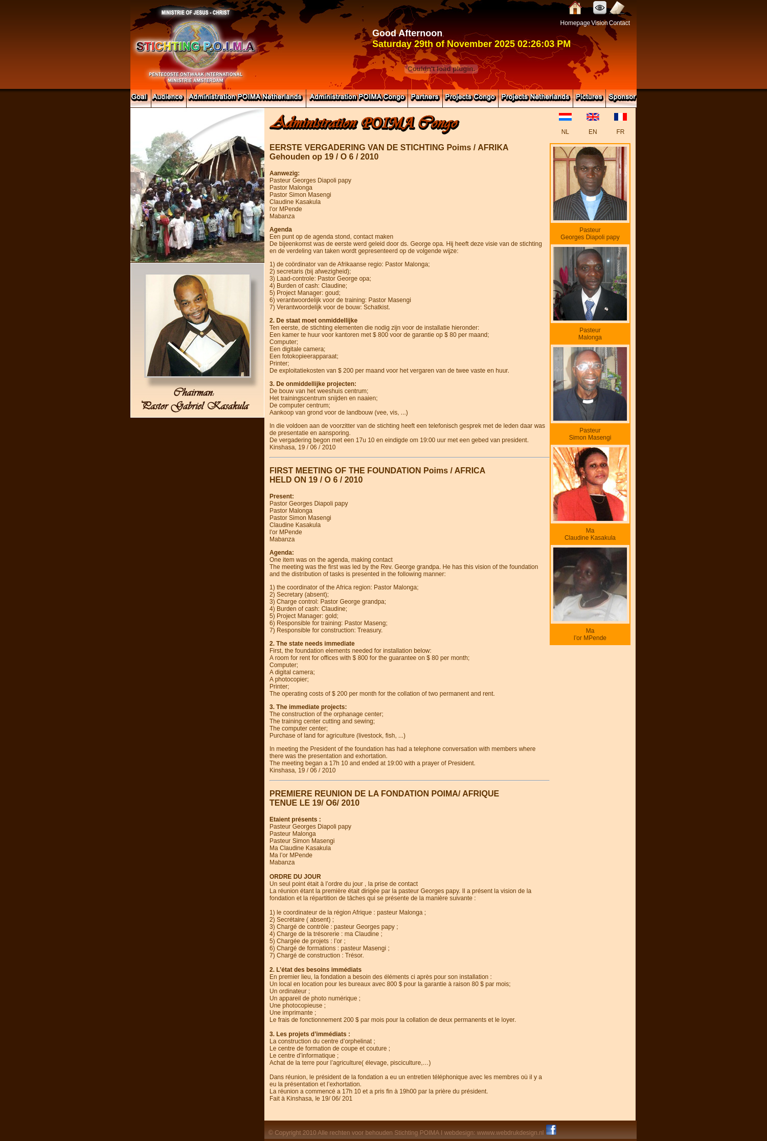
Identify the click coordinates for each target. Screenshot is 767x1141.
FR (620, 131)
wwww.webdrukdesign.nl (510, 1132)
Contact (619, 23)
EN (593, 131)
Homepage (575, 23)
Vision (599, 23)
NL (565, 131)
